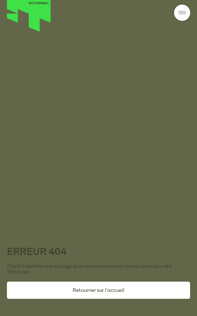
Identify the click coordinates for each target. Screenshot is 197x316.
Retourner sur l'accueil (98, 290)
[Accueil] (29, 30)
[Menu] (182, 13)
